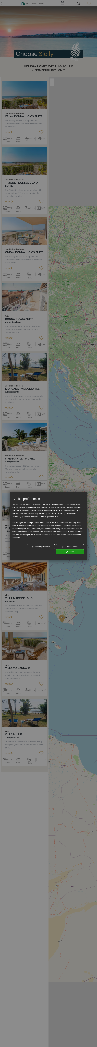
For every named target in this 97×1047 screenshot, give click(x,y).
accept (70, 552)
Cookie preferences (41, 547)
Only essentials (70, 547)
